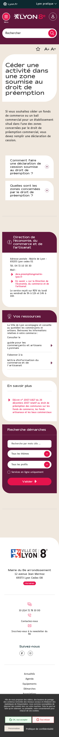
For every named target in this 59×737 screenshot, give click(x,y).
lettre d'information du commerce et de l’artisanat (23, 363)
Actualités (29, 674)
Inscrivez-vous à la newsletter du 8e (29, 632)
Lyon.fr (13, 4)
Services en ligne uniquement (27, 472)
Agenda (29, 679)
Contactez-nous (29, 621)
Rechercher (13, 33)
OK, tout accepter (18, 719)
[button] (38, 49)
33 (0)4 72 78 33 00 (29, 611)
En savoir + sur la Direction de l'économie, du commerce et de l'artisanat (32, 284)
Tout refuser (43, 719)
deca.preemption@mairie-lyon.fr (29, 275)
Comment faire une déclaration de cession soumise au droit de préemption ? (25, 167)
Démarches (30, 689)
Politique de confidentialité (39, 729)
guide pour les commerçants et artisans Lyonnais (24, 345)
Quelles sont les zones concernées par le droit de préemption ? (25, 190)
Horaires (29, 583)
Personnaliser (14, 728)
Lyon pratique (46, 3)
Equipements (30, 684)
